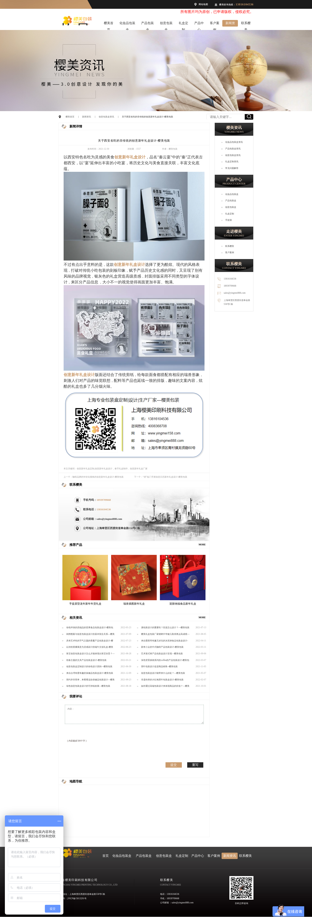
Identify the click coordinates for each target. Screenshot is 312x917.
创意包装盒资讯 (106, 117)
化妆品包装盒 (127, 24)
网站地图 (203, 4)
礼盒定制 (183, 24)
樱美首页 (108, 24)
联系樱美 (246, 24)
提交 (173, 765)
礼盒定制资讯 (231, 161)
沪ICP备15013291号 (77, 898)
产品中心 (199, 24)
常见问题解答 (231, 168)
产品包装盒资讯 (233, 148)
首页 (105, 856)
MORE (202, 544)
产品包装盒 (147, 24)
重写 (195, 765)
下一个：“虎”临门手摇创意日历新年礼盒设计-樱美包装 (160, 477)
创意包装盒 (166, 24)
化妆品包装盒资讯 (234, 142)
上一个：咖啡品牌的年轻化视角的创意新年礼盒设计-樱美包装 (94, 477)
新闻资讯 (230, 24)
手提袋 (228, 220)
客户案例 (214, 24)
